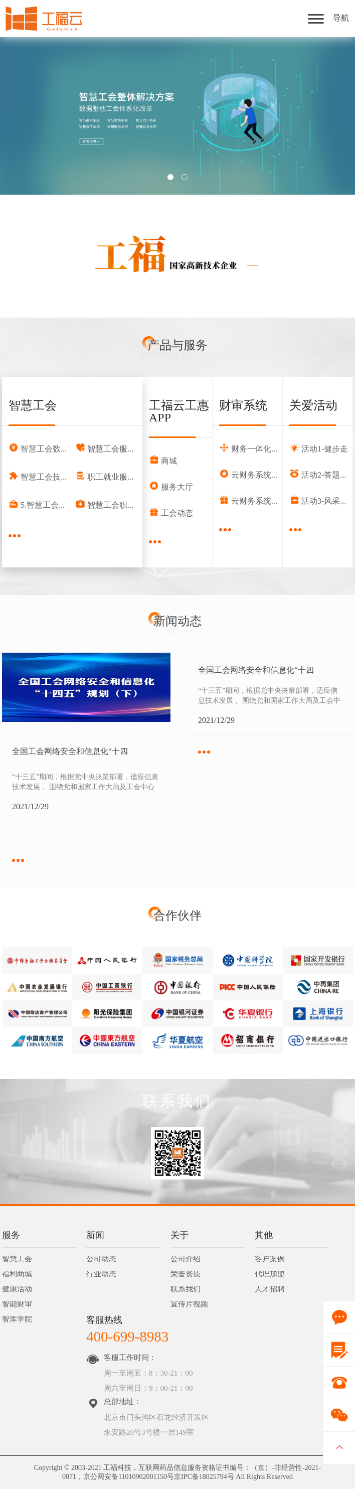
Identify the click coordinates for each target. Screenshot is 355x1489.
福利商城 (17, 1274)
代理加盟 (270, 1274)
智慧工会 (17, 1259)
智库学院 (17, 1319)
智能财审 (17, 1304)
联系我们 (185, 1289)
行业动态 (101, 1274)
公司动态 (101, 1259)
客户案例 (270, 1259)
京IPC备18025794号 (204, 1476)
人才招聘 (270, 1289)
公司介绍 (185, 1259)
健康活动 (17, 1289)
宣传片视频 (189, 1304)
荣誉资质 (185, 1274)
